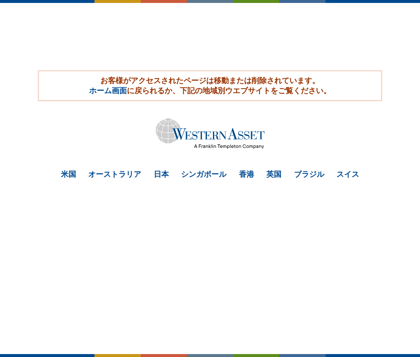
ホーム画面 (108, 91)
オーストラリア (114, 174)
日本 (161, 174)
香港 (246, 174)
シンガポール (203, 174)
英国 (273, 174)
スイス (347, 174)
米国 (68, 174)
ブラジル (309, 174)
